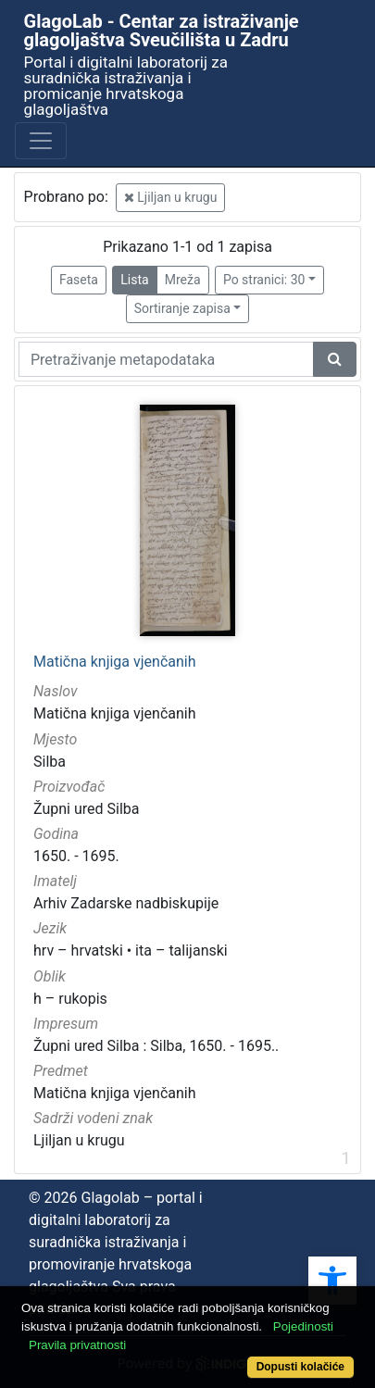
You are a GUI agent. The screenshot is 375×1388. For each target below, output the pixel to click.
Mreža (183, 279)
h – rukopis (70, 998)
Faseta (78, 279)
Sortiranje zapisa (182, 308)
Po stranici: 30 (264, 279)
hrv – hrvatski (78, 950)
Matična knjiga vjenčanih (114, 662)
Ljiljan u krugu (171, 197)
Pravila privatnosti (77, 1345)
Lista (134, 279)
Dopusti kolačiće (300, 1366)
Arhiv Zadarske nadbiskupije (126, 903)
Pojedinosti (303, 1326)
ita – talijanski (181, 950)
